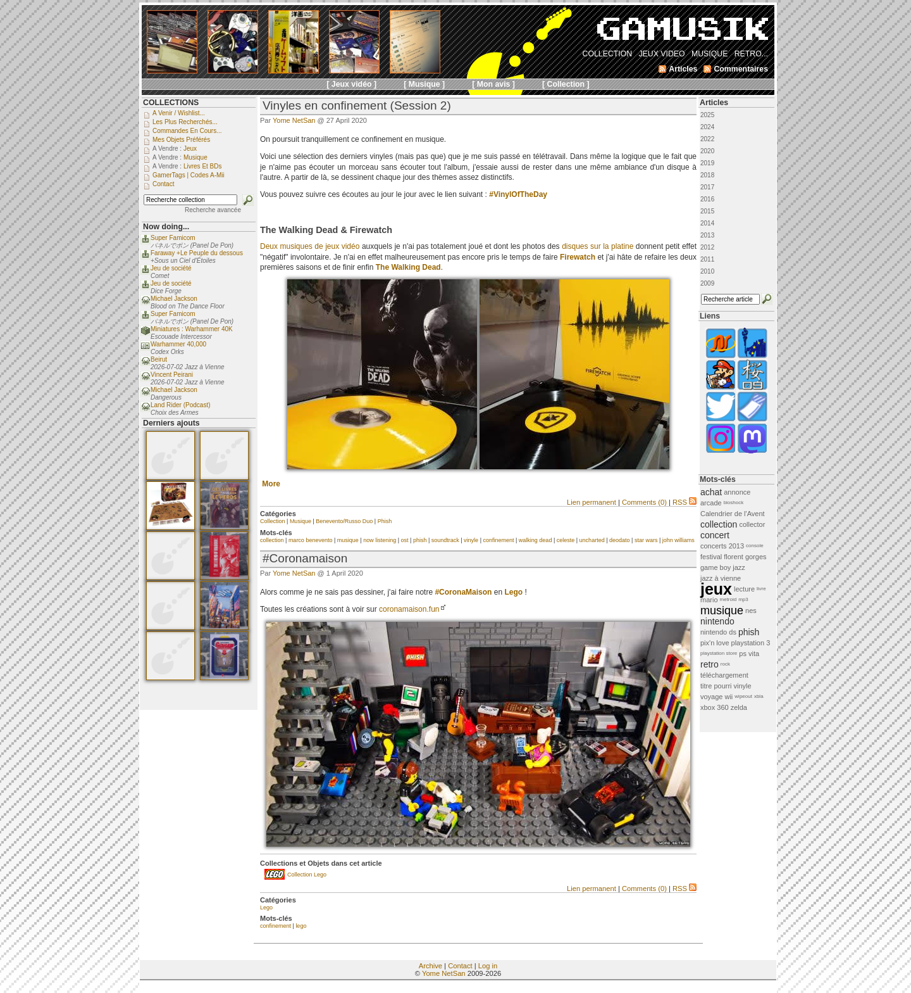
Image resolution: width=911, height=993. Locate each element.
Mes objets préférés (181, 139)
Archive (430, 966)
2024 (707, 126)
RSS (684, 502)
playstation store (718, 653)
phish (420, 540)
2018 (707, 175)
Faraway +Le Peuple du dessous (197, 253)
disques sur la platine (597, 246)
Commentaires (741, 69)
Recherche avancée (213, 209)
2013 (707, 235)
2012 (707, 247)
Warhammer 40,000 (178, 344)
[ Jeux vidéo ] (351, 84)
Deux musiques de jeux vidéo (309, 246)
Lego (266, 907)
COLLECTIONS (171, 102)
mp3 (743, 599)
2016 (707, 199)
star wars (646, 540)
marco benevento (310, 540)
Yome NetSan (294, 120)
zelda (739, 707)
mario (709, 600)
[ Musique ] (424, 84)
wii (728, 696)
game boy (715, 567)
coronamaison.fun (409, 609)
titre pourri (716, 686)
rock (725, 664)
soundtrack (445, 540)
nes (751, 610)
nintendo (717, 621)
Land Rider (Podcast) (181, 405)
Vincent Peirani (172, 374)
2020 (707, 151)
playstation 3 (751, 643)
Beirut (159, 359)
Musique (300, 521)
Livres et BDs (202, 166)
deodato (619, 540)
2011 (707, 259)
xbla (759, 696)
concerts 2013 (722, 546)
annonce (737, 492)
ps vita (749, 653)
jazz (739, 567)
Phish (385, 521)
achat (711, 492)
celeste (566, 540)
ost (405, 540)
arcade (711, 503)
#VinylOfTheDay (518, 194)
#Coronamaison (305, 558)
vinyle (471, 540)
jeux (716, 589)
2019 (707, 163)
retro (709, 664)
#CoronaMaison (463, 592)
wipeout (743, 696)
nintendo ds (718, 632)
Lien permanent (591, 502)
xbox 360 (714, 707)
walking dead (535, 540)
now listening (379, 540)
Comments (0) (644, 502)
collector (752, 524)
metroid (728, 599)
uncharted (592, 540)
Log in (487, 966)
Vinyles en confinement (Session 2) (357, 105)
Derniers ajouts (171, 423)
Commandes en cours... (187, 130)
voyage (711, 696)
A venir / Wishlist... (178, 113)
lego (300, 926)
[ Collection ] (566, 84)
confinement (498, 540)
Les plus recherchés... (185, 121)
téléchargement (724, 675)
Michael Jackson (174, 298)
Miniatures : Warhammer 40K (192, 329)
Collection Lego (306, 874)
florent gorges (745, 556)
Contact (460, 966)
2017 (707, 187)
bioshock (734, 502)
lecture (744, 589)
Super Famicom (173, 237)
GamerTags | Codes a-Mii (188, 175)
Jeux (190, 148)
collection (272, 540)
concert (714, 535)
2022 (707, 139)
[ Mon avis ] (493, 84)
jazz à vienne (720, 578)
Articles (714, 102)
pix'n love (714, 643)
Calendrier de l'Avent (732, 513)
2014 (707, 223)
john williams (678, 540)
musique (348, 540)
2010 (707, 271)
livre (761, 588)
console (755, 545)
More (271, 483)
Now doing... (166, 226)
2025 (707, 114)
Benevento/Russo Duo (344, 521)
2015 (707, 211)
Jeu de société (171, 268)
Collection (272, 521)
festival (711, 556)
